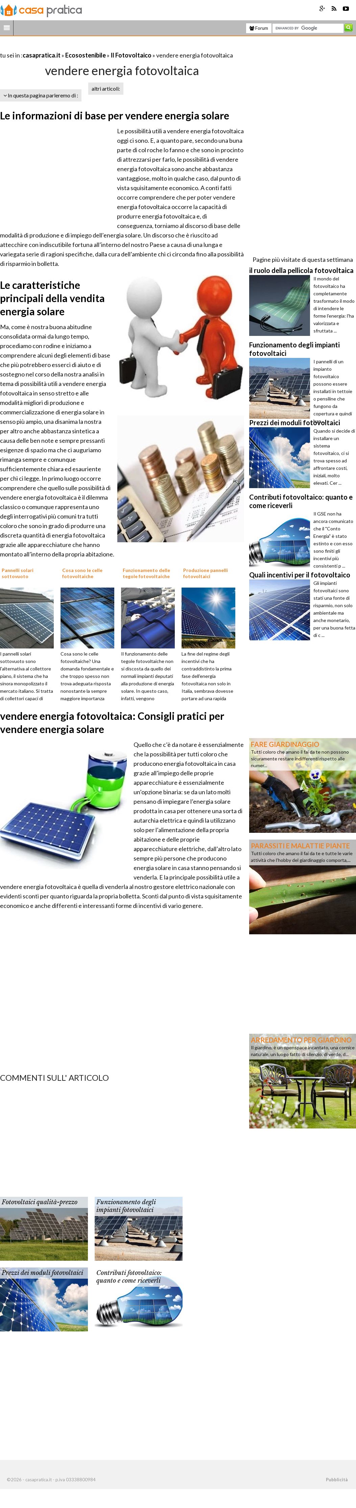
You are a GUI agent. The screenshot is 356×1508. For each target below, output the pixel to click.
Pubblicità (337, 1479)
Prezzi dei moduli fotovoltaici (42, 1273)
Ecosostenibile (85, 55)
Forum (259, 28)
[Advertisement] (79, 46)
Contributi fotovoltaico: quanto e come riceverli (129, 1276)
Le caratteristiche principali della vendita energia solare (52, 298)
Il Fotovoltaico (131, 55)
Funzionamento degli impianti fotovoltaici (126, 1206)
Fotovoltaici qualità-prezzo (39, 1202)
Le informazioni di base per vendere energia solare (114, 115)
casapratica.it (42, 55)
